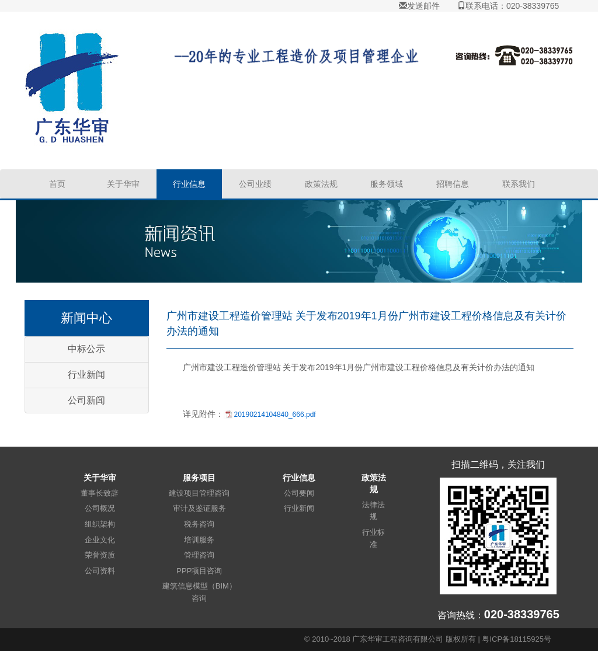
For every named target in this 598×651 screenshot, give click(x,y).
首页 (57, 184)
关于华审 (123, 184)
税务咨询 (199, 524)
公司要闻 (299, 493)
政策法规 (321, 184)
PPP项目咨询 (199, 570)
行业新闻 (86, 375)
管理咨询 (199, 555)
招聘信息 (452, 184)
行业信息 (189, 184)
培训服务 (199, 539)
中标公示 (86, 349)
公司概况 (100, 508)
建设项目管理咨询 (199, 493)
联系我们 (518, 184)
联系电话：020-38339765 (508, 6)
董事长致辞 (100, 493)
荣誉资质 (100, 555)
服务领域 (386, 184)
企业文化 (100, 539)
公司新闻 (86, 400)
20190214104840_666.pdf (275, 414)
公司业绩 (255, 184)
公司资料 (100, 570)
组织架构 (100, 524)
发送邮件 (419, 6)
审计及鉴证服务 (199, 508)
